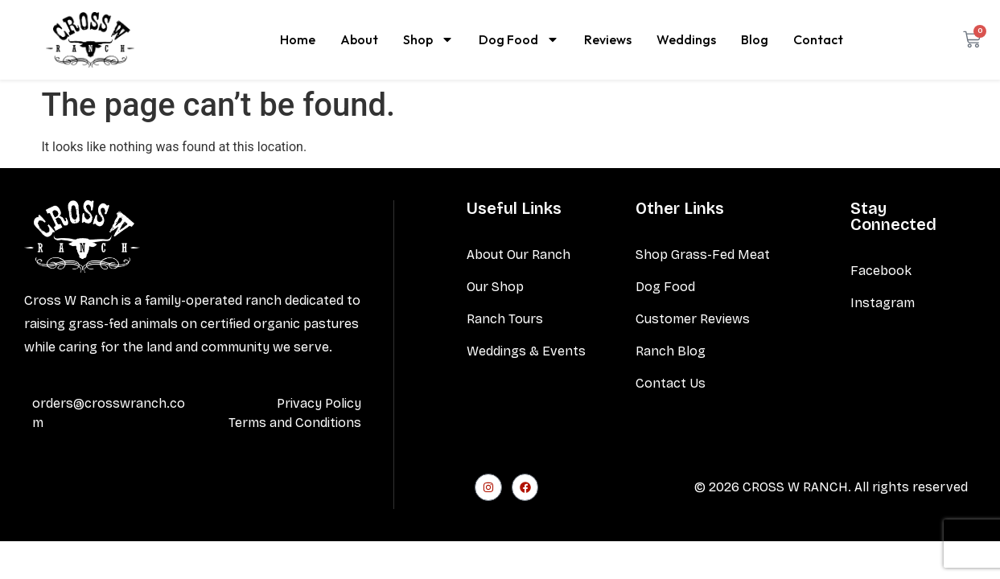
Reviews (608, 39)
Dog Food (519, 39)
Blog (754, 39)
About (359, 39)
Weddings (686, 39)
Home (297, 39)
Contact (818, 39)
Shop (428, 39)
